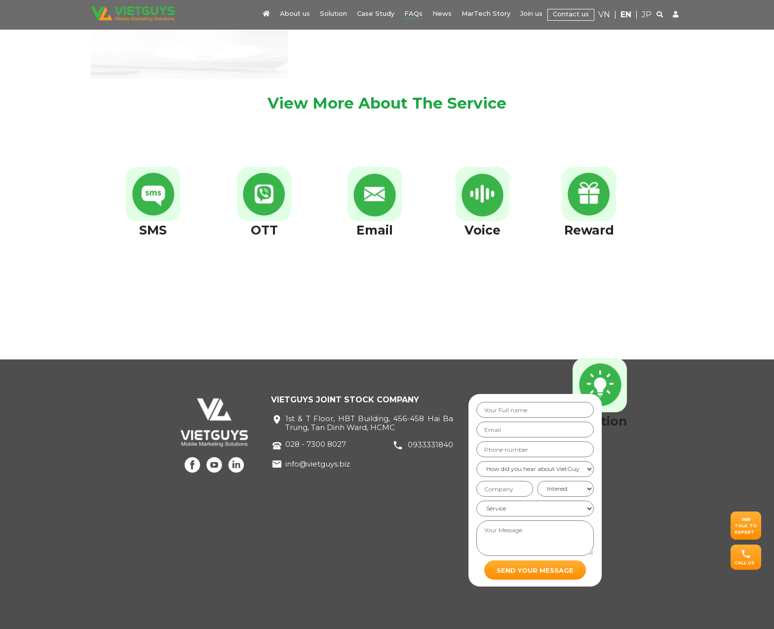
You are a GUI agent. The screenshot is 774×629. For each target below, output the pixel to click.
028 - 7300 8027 (315, 444)
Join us (531, 13)
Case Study (375, 13)
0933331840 (430, 444)
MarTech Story (486, 13)
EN (625, 14)
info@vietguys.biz (317, 464)
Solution (333, 13)
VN (604, 14)
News (442, 13)
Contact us (571, 14)
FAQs (413, 13)
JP (647, 14)
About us (295, 13)
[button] (746, 525)
